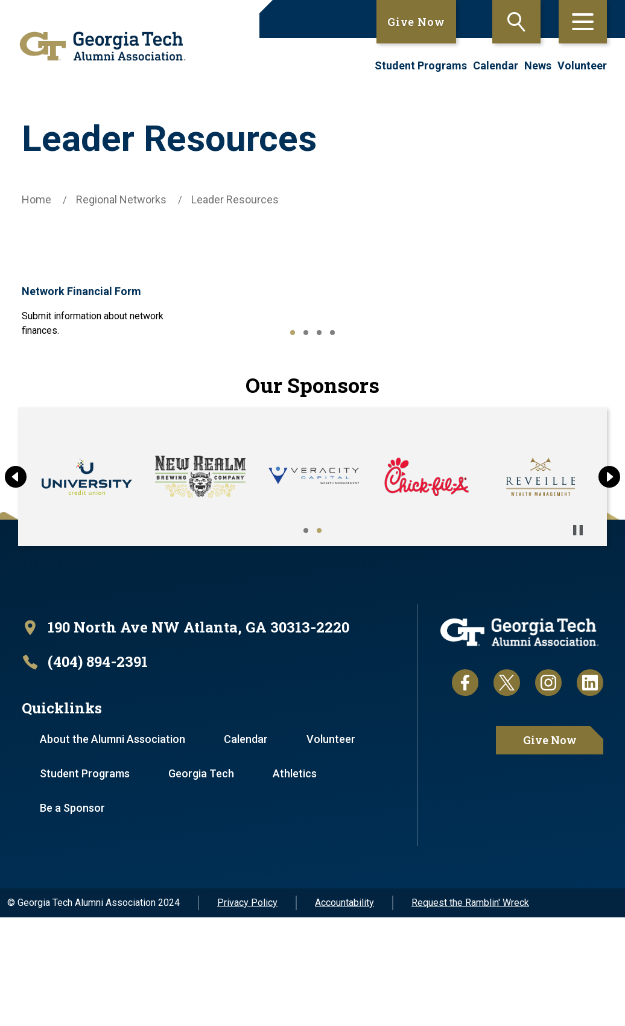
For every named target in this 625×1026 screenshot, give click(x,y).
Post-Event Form (486, 290)
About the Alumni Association (113, 847)
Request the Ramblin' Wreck (470, 1011)
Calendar (495, 65)
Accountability (344, 1011)
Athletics (296, 882)
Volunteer (582, 65)
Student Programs (421, 65)
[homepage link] (98, 46)
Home (36, 199)
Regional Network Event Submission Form (101, 399)
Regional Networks (121, 199)
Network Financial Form (100, 290)
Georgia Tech (202, 882)
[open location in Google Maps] (185, 736)
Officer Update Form (292, 290)
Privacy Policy (247, 1011)
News (537, 65)
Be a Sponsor (73, 916)
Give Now (416, 21)
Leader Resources (235, 199)
